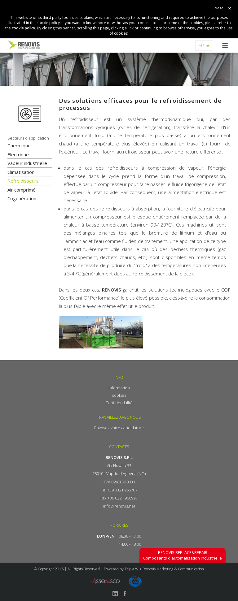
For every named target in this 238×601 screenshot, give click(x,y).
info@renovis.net (119, 506)
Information (119, 388)
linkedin (115, 593)
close (218, 8)
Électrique (18, 154)
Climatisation (20, 172)
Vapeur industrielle (27, 163)
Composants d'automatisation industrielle (182, 555)
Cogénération (21, 198)
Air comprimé (21, 190)
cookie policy (23, 28)
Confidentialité (119, 402)
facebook (125, 593)
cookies (119, 395)
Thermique (19, 145)
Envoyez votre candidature (119, 427)
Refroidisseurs (23, 181)
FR (201, 45)
